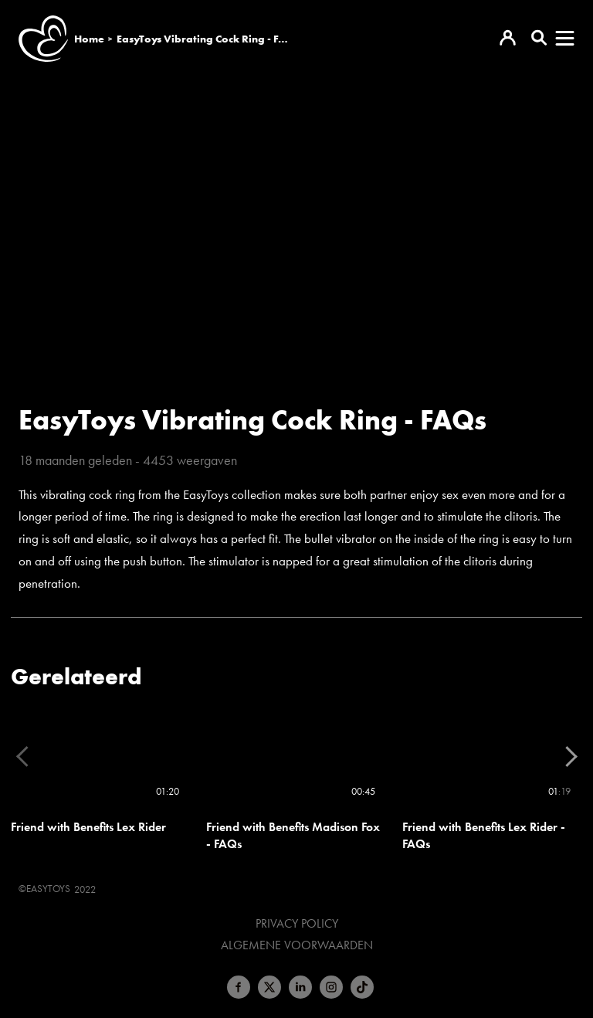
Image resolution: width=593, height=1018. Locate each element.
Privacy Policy (297, 923)
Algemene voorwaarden (297, 945)
